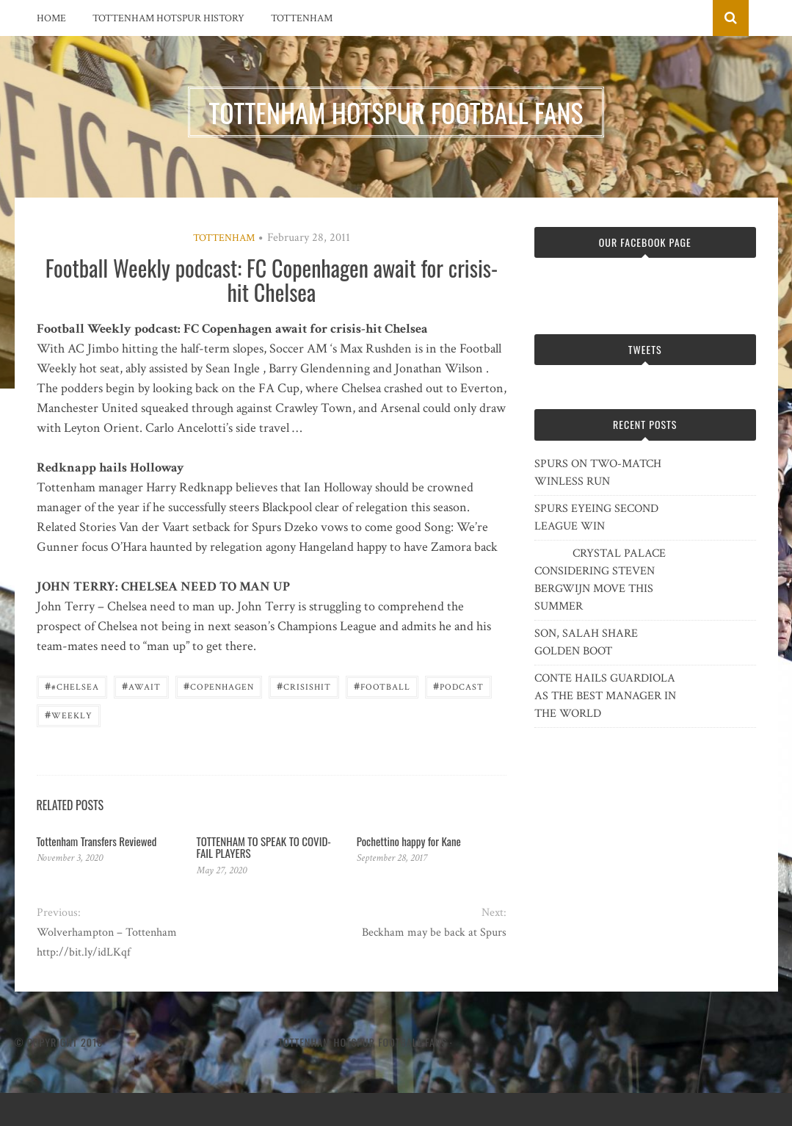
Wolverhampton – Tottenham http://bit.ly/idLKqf (107, 942)
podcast (458, 685)
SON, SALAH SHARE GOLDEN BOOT (586, 642)
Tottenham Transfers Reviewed (97, 841)
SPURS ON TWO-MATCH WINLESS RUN (597, 472)
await (141, 685)
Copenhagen (219, 685)
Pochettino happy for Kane (409, 841)
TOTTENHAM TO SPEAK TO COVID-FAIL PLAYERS (264, 847)
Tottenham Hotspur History (168, 18)
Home (51, 18)
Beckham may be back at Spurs (434, 932)
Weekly (68, 714)
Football (382, 685)
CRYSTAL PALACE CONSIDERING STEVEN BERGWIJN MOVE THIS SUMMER (600, 580)
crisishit (304, 685)
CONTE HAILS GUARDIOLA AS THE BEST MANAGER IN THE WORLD (605, 696)
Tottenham (302, 18)
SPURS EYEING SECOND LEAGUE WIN (596, 517)
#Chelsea (72, 685)
